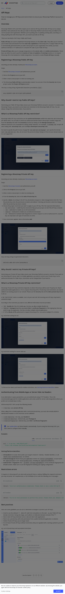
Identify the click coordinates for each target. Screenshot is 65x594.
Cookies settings (5, 591)
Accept (58, 591)
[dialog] (32, 589)
